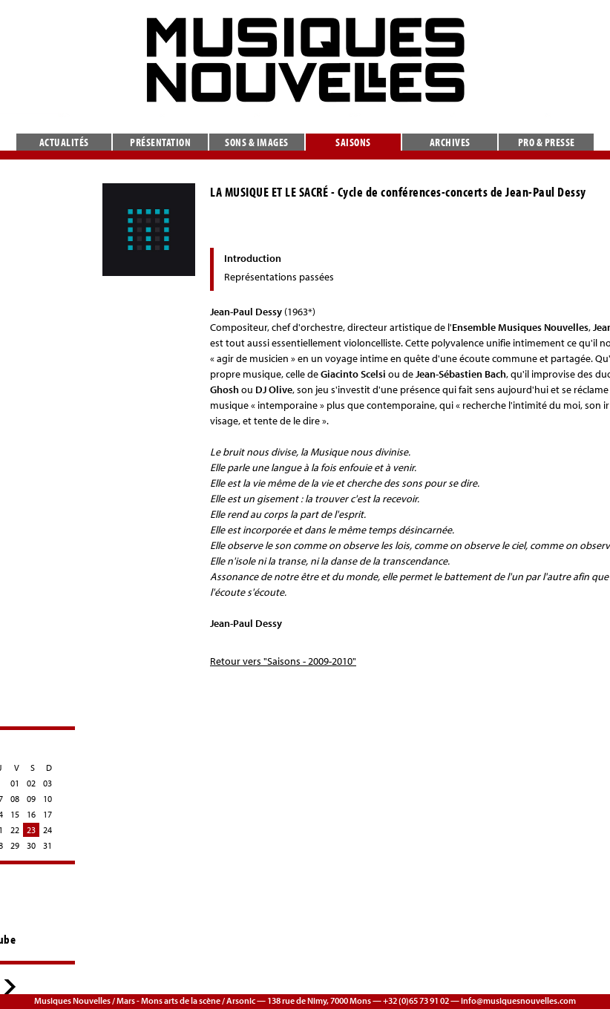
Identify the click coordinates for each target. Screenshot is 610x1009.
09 (31, 798)
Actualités (64, 142)
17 (47, 814)
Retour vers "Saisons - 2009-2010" (283, 661)
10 (47, 798)
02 (31, 783)
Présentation (160, 142)
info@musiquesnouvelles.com (518, 1000)
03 (47, 783)
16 (31, 814)
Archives (450, 142)
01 (14, 783)
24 (47, 829)
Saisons (353, 142)
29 (14, 845)
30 (31, 845)
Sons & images (257, 142)
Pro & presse (546, 142)
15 (14, 814)
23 (31, 829)
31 (47, 845)
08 (14, 798)
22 (14, 829)
